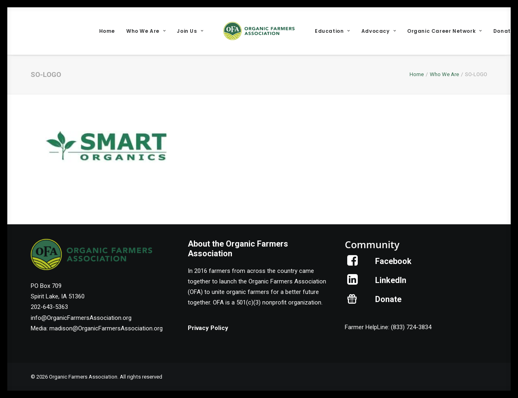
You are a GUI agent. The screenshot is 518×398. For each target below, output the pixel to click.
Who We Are (146, 31)
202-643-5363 (49, 307)
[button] (353, 263)
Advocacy (378, 31)
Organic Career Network (444, 31)
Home (107, 31)
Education (332, 31)
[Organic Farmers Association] (259, 31)
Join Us (190, 31)
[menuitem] (107, 31)
